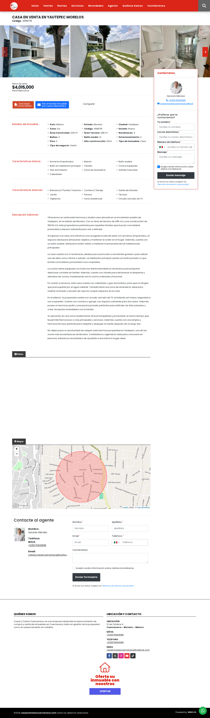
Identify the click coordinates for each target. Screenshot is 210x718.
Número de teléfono (169, 142)
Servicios (77, 5)
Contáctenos (156, 5)
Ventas (48, 5)
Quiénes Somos (132, 5)
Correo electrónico (168, 132)
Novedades (96, 5)
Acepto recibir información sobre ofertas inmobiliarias (105, 568)
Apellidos (117, 522)
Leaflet (125, 507)
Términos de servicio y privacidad (118, 585)
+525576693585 (37, 545)
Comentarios (80, 550)
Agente (113, 5)
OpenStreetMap (143, 507)
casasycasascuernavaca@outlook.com (51, 555)
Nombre (78, 522)
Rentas (62, 5)
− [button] (17, 454)
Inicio (35, 5)
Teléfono (118, 536)
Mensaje (162, 152)
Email (76, 536)
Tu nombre (164, 122)
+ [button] (17, 449)
